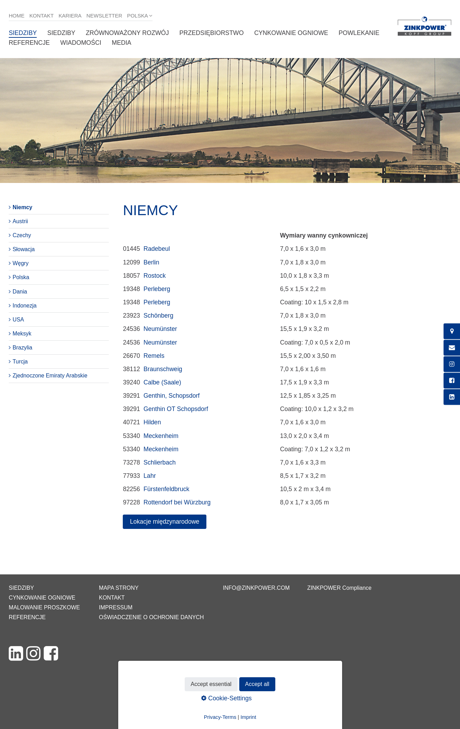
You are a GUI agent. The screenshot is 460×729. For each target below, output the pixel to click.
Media (122, 42)
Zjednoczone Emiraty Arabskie (50, 375)
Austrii (20, 221)
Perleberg (156, 288)
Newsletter (104, 16)
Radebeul (156, 248)
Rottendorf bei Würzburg (177, 502)
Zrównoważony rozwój (127, 32)
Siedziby (23, 32)
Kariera (70, 16)
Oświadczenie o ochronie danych (151, 617)
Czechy (22, 235)
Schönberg (158, 315)
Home (16, 16)
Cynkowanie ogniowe (291, 32)
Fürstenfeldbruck (166, 489)
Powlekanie (359, 32)
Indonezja (25, 306)
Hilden (152, 422)
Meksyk (22, 334)
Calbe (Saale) (162, 382)
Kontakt (41, 16)
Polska (137, 16)
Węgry (21, 263)
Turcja (20, 361)
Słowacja (24, 249)
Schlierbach (159, 462)
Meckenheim (160, 435)
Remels (153, 355)
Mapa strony (119, 588)
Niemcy (22, 207)
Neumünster (160, 328)
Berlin (151, 262)
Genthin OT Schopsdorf (175, 408)
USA (18, 320)
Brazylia (22, 348)
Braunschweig (162, 369)
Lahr (149, 475)
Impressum (116, 607)
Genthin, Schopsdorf (171, 395)
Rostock (154, 275)
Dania (20, 292)
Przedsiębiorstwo (211, 32)
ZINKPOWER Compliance (339, 588)
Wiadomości (80, 42)
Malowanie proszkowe (44, 607)
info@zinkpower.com (256, 588)
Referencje (29, 42)
